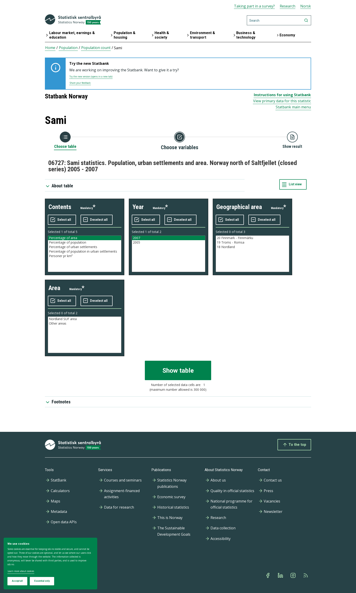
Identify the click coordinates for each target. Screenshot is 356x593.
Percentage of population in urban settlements (84, 251)
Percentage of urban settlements (84, 247)
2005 (168, 242)
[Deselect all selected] (97, 220)
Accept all (17, 581)
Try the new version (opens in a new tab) (90, 76)
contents (60, 207)
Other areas (84, 323)
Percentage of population (84, 242)
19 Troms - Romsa (252, 242)
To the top (294, 444)
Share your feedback (80, 82)
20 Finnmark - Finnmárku (252, 238)
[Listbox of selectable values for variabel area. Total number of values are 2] (84, 334)
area (54, 288)
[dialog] (50, 564)
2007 (168, 238)
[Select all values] (62, 220)
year (138, 207)
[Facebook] (268, 575)
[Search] (279, 20)
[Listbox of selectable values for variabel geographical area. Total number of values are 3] (252, 253)
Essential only (42, 581)
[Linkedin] (281, 575)
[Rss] (306, 575)
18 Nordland (252, 247)
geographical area (239, 207)
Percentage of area (84, 238)
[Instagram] (293, 575)
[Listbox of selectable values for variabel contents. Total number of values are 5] (84, 253)
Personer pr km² (84, 256)
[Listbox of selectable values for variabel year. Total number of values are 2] (168, 253)
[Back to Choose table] (65, 140)
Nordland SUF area (84, 319)
